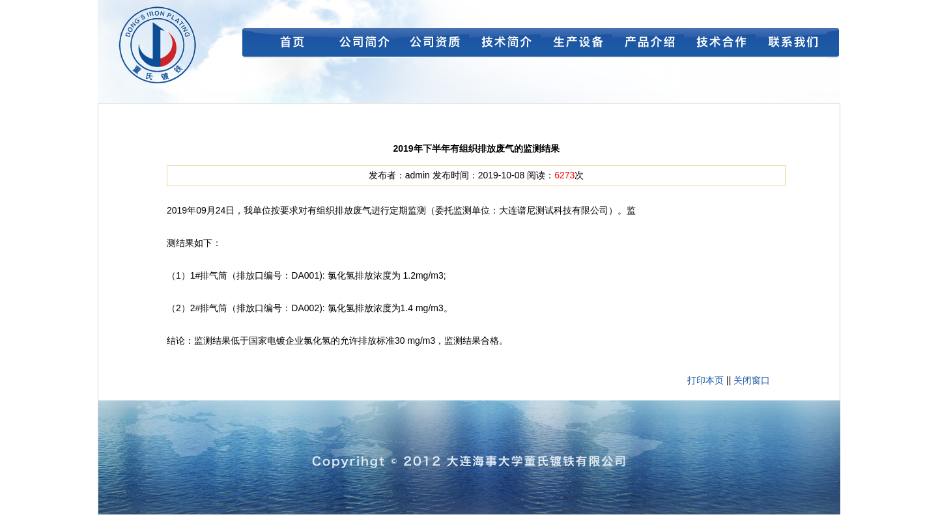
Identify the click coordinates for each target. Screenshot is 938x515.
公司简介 (361, 45)
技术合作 (720, 45)
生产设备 (576, 45)
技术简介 (505, 45)
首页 (290, 45)
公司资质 (433, 45)
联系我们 (791, 45)
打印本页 (705, 380)
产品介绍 (648, 45)
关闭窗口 (751, 380)
